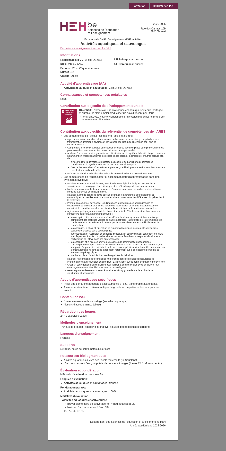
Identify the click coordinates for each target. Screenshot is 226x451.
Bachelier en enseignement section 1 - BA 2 (85, 48)
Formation (139, 6)
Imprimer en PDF (163, 6)
